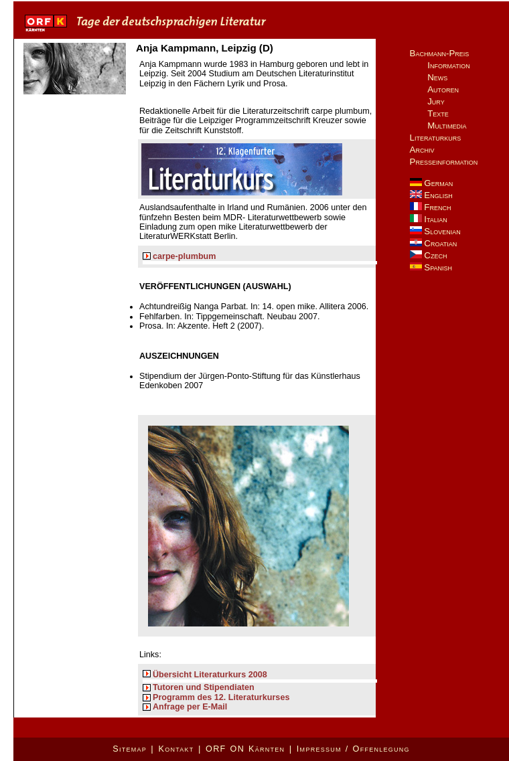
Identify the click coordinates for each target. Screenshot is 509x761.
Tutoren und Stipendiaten (203, 687)
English (431, 195)
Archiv (422, 150)
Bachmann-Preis (439, 53)
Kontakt (176, 749)
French (430, 207)
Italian (428, 219)
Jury (436, 101)
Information (448, 65)
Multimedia (446, 125)
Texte (438, 113)
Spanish (431, 267)
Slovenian (435, 231)
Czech (428, 255)
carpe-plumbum (184, 256)
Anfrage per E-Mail (190, 706)
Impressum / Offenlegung (353, 749)
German (431, 183)
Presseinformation (444, 162)
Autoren (443, 89)
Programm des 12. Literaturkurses (221, 697)
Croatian (433, 243)
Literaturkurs (435, 138)
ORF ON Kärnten (245, 749)
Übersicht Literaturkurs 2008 (210, 674)
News (437, 77)
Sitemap (130, 749)
